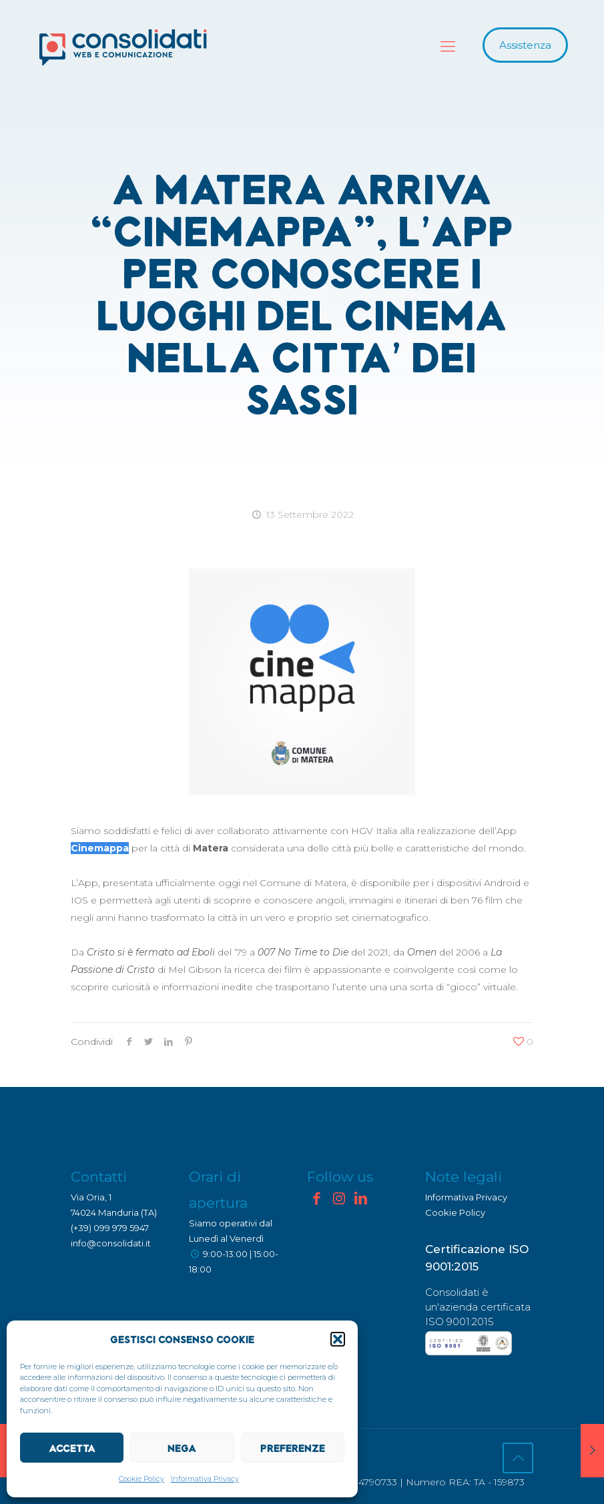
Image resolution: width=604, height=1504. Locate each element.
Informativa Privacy (205, 1478)
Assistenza (525, 45)
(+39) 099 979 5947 (110, 1227)
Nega (182, 1448)
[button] (337, 1339)
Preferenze (292, 1448)
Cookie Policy (141, 1478)
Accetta (72, 1448)
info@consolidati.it (111, 1243)
